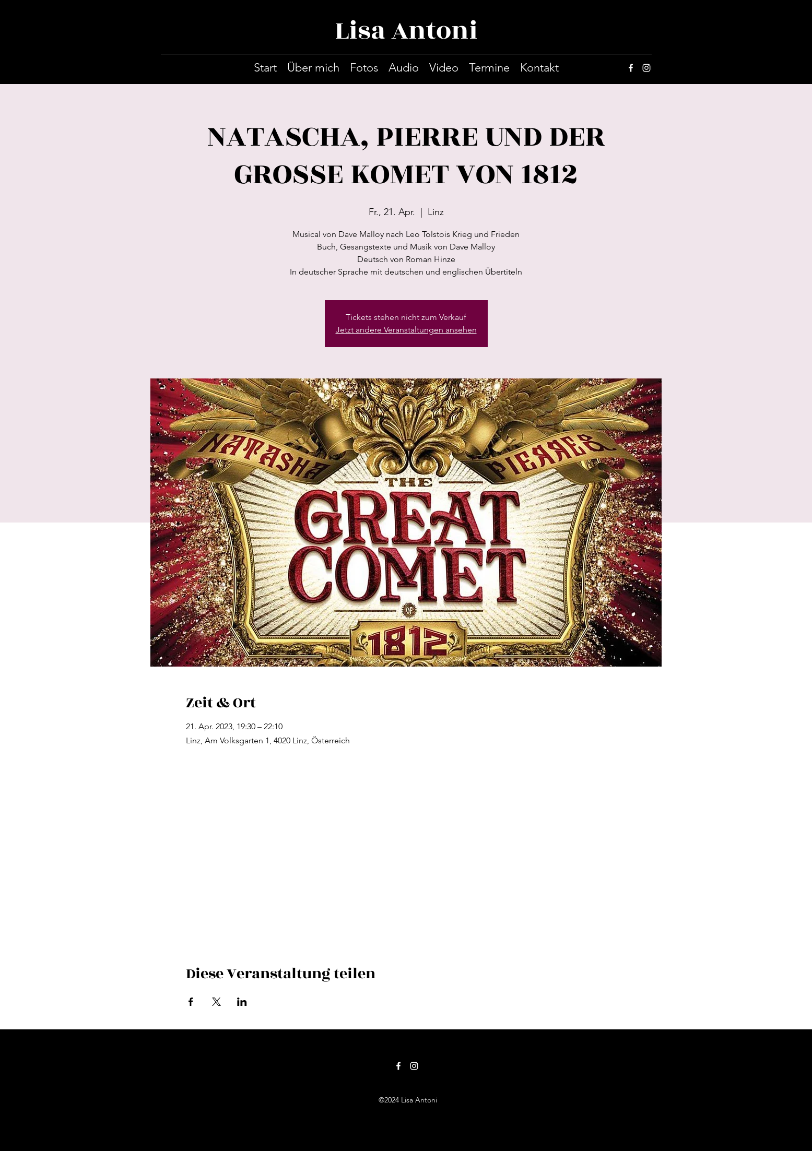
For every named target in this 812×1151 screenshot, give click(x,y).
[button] (364, 68)
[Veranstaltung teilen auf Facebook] (191, 1002)
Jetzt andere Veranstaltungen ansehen (406, 330)
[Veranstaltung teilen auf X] (216, 1002)
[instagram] (646, 68)
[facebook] (631, 68)
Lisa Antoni (406, 30)
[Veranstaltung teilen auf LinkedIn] (242, 1002)
